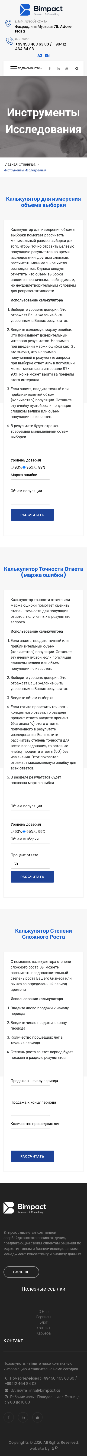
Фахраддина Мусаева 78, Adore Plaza (43, 29)
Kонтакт (43, 1328)
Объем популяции (26, 491)
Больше (21, 1272)
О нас (43, 1311)
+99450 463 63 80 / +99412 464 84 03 (40, 47)
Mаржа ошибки (24, 475)
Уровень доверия (26, 460)
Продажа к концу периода (33, 1102)
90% (16, 467)
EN (47, 55)
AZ (39, 55)
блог (43, 1322)
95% (28, 467)
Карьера (43, 1333)
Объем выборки (25, 839)
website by (44, 1448)
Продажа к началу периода (34, 1080)
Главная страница (19, 164)
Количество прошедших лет (35, 1123)
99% (39, 467)
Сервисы (43, 1317)
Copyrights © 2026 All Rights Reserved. (44, 1442)
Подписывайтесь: (30, 68)
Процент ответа (24, 855)
